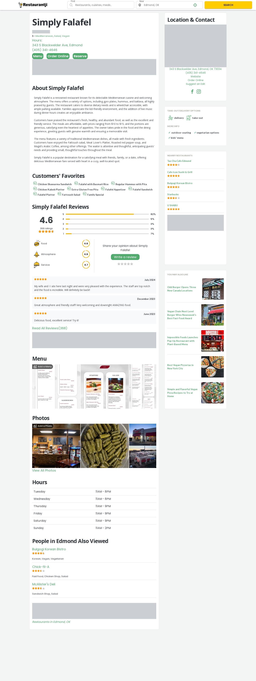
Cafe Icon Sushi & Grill (179, 172)
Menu (37, 56)
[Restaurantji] (33, 5)
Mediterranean (44, 36)
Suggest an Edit (195, 84)
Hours (36, 40)
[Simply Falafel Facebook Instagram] (199, 91)
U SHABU (172, 205)
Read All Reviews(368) (49, 328)
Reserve (80, 56)
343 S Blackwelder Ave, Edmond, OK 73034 (195, 69)
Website (196, 76)
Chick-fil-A (40, 567)
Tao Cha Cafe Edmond (179, 160)
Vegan (66, 36)
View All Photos (44, 470)
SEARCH (228, 5)
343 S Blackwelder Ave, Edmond (57, 45)
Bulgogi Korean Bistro (49, 549)
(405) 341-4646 (44, 50)
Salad (57, 36)
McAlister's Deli (43, 584)
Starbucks (173, 194)
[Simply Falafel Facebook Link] (192, 91)
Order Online (58, 56)
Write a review (125, 257)
